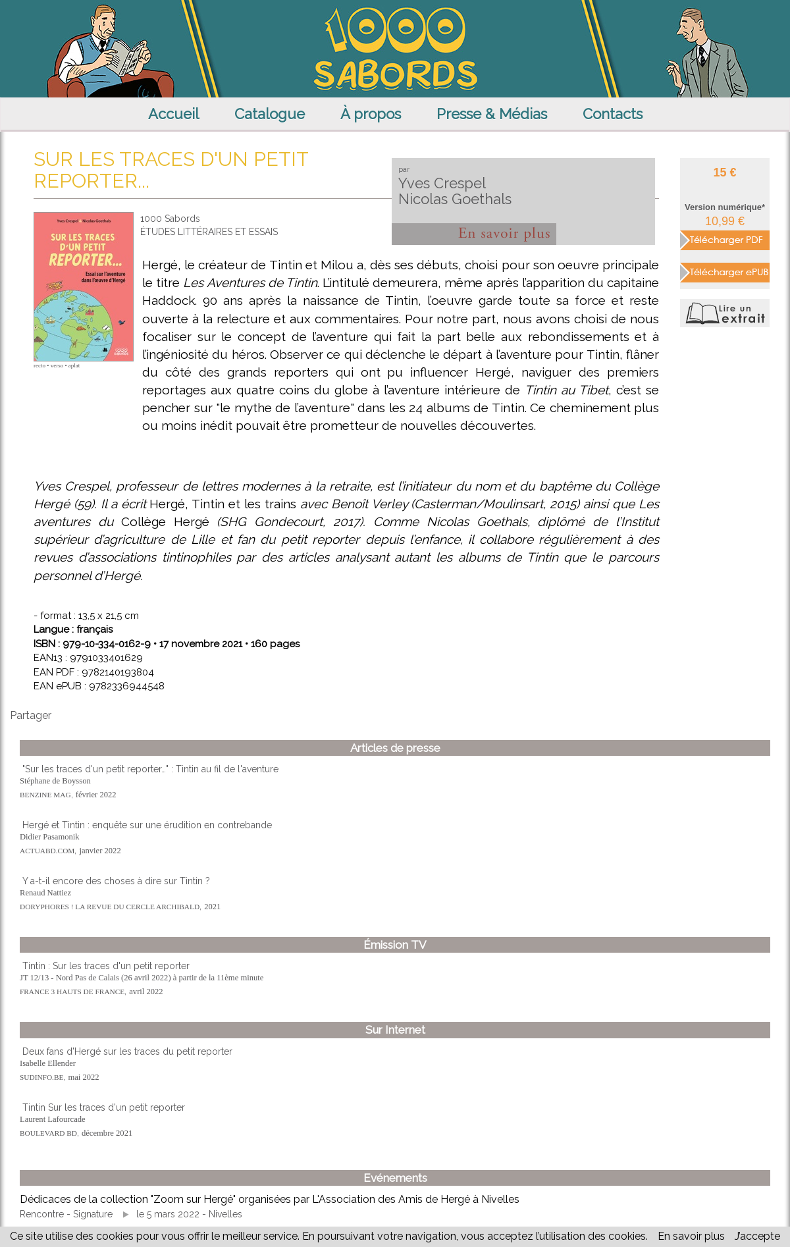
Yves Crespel (442, 183)
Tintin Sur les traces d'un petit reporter (103, 1107)
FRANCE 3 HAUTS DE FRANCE (72, 991)
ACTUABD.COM (47, 851)
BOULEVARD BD (48, 1133)
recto (39, 365)
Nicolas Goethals (455, 198)
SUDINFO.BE (41, 1077)
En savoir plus (691, 1236)
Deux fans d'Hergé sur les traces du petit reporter (127, 1051)
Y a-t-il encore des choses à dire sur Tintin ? (116, 881)
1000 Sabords (170, 218)
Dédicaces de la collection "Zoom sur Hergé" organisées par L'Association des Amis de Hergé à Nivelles (269, 1199)
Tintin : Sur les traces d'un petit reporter (106, 966)
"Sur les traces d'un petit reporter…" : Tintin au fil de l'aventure (150, 769)
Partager (30, 715)
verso (57, 365)
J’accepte (757, 1236)
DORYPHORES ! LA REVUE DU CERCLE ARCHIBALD (109, 907)
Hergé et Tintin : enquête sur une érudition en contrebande (147, 825)
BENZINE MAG (45, 795)
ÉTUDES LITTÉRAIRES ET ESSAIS (209, 231)
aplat (74, 365)
